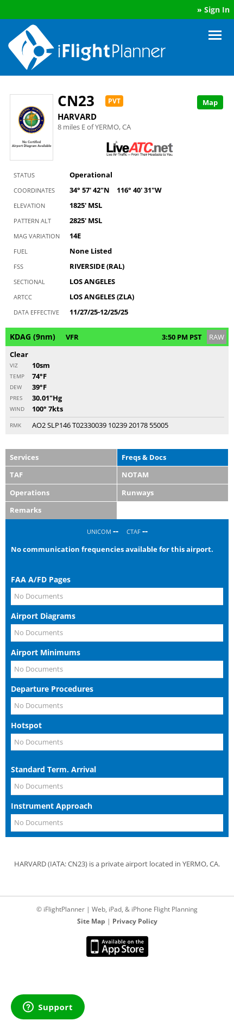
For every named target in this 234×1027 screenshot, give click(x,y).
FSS (18, 266)
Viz (14, 365)
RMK (15, 425)
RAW (216, 337)
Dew (16, 387)
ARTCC (23, 297)
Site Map (91, 921)
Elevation (29, 205)
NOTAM (135, 474)
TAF (16, 474)
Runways (138, 492)
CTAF (134, 531)
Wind (17, 409)
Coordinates (34, 190)
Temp (17, 376)
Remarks (25, 510)
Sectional (29, 282)
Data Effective (36, 312)
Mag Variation (37, 236)
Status (24, 175)
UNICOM (99, 531)
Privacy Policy (134, 921)
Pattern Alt (32, 221)
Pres (16, 398)
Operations (29, 492)
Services (24, 457)
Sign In (217, 9)
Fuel (21, 251)
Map (210, 102)
